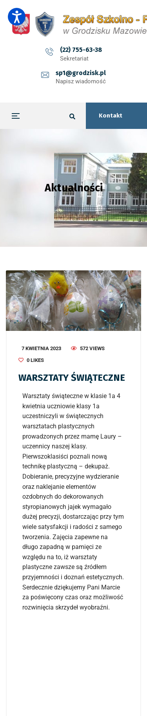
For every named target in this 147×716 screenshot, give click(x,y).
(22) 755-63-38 (81, 49)
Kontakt (110, 115)
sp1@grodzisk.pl (81, 73)
